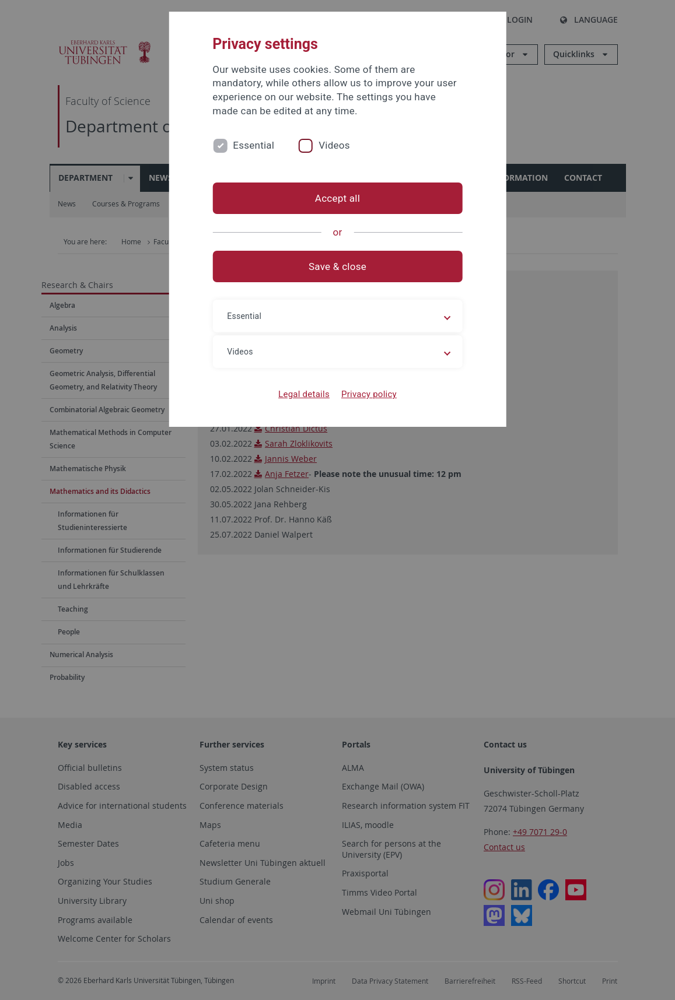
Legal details (304, 394)
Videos (334, 145)
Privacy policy (369, 394)
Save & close (337, 266)
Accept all (337, 198)
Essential (253, 145)
